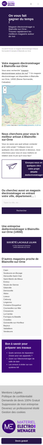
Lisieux (6, 296)
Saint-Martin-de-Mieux (13, 279)
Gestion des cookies (13, 412)
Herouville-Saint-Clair (12, 276)
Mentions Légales (12, 392)
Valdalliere (7, 328)
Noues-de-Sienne (11, 285)
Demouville (8, 291)
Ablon (5, 293)
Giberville (7, 288)
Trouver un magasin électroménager (20, 49)
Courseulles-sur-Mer (12, 308)
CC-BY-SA (38, 125)
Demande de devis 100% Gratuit (21, 400)
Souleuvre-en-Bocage (12, 273)
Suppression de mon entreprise (20, 404)
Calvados (14, 51)
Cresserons (8, 311)
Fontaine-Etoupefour (12, 305)
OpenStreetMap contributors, (26, 125)
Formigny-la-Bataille (12, 317)
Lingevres (7, 302)
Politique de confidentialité (17, 396)
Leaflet (8, 125)
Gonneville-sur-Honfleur (13, 323)
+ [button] (5, 88)
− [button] (5, 91)
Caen (5, 270)
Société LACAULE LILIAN (21, 242)
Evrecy (6, 282)
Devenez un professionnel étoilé (20, 408)
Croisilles (7, 320)
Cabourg (7, 299)
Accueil (4, 49)
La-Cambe (7, 314)
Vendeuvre (8, 331)
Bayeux (6, 326)
